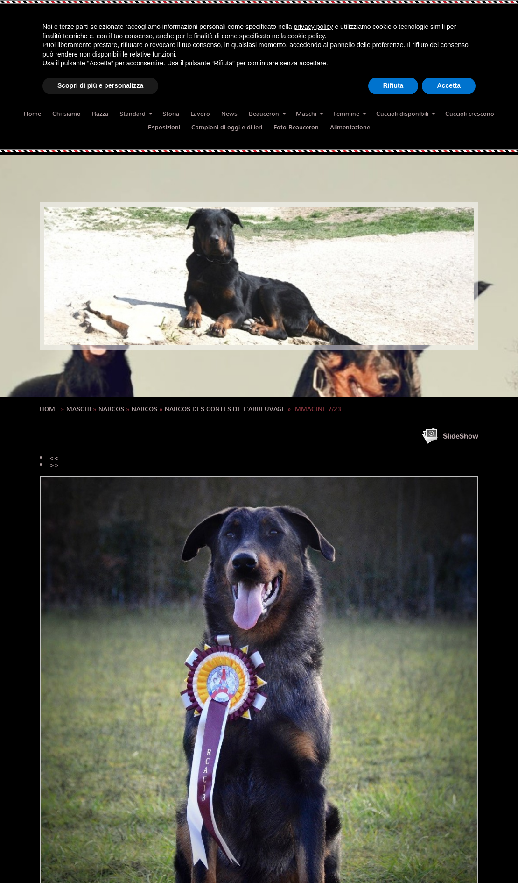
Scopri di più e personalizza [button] (100, 85)
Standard (135, 114)
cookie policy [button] (305, 36)
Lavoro (200, 114)
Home (32, 114)
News (229, 114)
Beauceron (267, 114)
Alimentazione (350, 127)
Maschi (309, 114)
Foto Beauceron (296, 127)
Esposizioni (164, 127)
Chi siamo (66, 114)
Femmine (349, 114)
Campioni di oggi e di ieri (226, 127)
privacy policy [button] (313, 26)
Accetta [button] (449, 85)
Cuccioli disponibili (405, 114)
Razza (100, 114)
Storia (170, 114)
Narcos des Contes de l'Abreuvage (225, 409)
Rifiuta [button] (393, 85)
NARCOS (111, 409)
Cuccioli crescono (469, 114)
